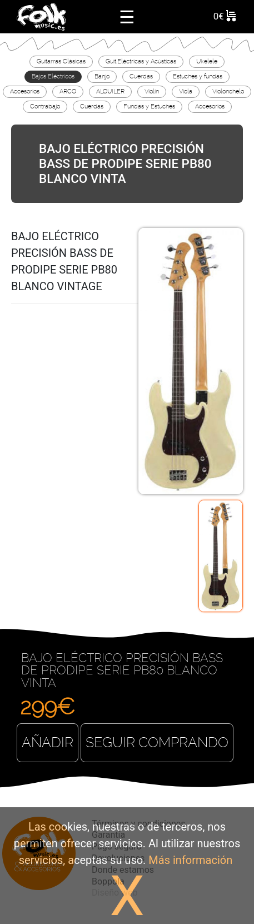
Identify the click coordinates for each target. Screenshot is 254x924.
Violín (152, 91)
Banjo (101, 76)
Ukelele (206, 61)
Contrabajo (45, 106)
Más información (190, 860)
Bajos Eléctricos (53, 76)
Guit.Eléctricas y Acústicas (141, 61)
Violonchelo (228, 91)
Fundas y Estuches (149, 106)
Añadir (47, 742)
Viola (185, 91)
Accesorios (24, 91)
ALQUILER (110, 91)
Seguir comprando (157, 742)
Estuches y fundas (197, 76)
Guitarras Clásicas (61, 61)
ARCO (67, 91)
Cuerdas (141, 76)
